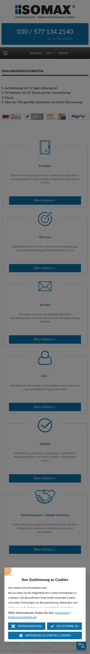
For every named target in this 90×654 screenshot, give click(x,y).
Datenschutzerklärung (22, 617)
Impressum (62, 613)
